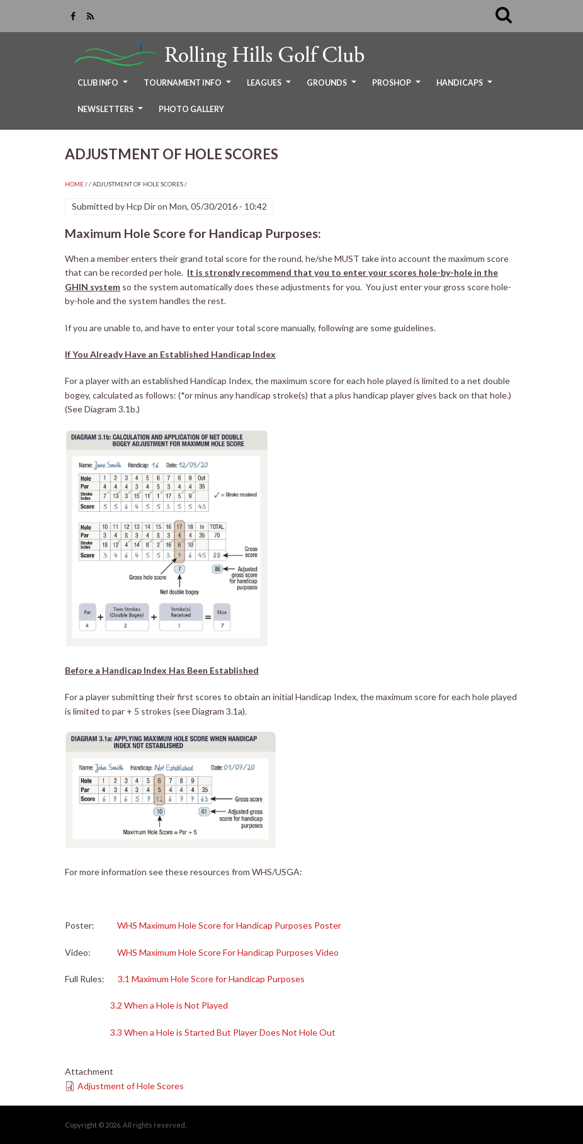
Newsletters (111, 114)
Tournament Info (189, 87)
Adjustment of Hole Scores (130, 1085)
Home (74, 184)
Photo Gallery (191, 109)
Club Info (104, 87)
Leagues (270, 87)
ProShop (398, 87)
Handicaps (465, 87)
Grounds (333, 87)
